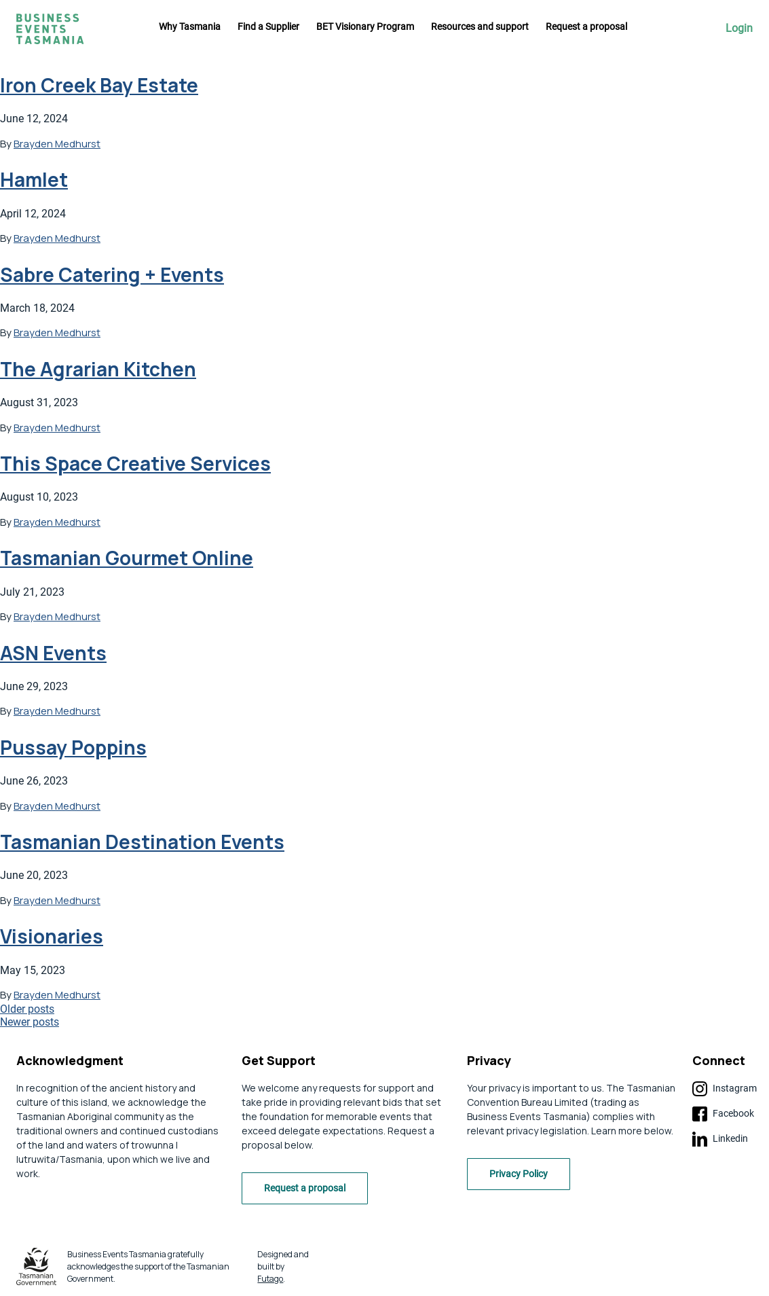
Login (739, 28)
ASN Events (53, 653)
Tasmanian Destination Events (142, 841)
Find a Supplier (268, 26)
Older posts (27, 1009)
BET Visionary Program (365, 26)
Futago (270, 1278)
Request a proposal (586, 26)
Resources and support (480, 26)
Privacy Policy (518, 1173)
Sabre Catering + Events (112, 274)
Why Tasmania (190, 26)
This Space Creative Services (135, 463)
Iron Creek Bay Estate (99, 85)
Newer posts (29, 1021)
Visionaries (51, 936)
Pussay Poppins (73, 747)
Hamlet (34, 179)
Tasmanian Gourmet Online (126, 558)
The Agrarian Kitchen (98, 369)
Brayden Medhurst (57, 144)
